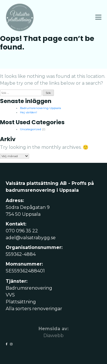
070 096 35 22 (22, 231)
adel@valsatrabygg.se (31, 237)
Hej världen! (28, 112)
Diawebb (53, 335)
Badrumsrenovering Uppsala (40, 108)
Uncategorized (30, 129)
